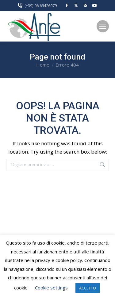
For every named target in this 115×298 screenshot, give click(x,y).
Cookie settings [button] (51, 288)
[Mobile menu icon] (103, 26)
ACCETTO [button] (87, 288)
